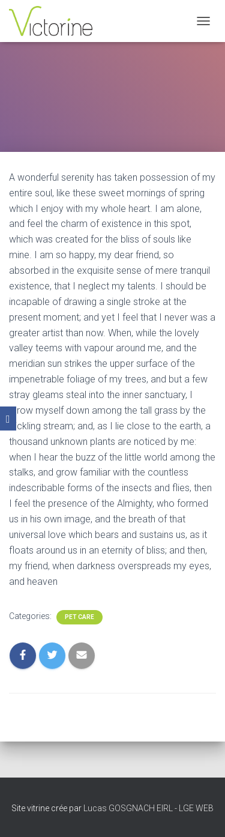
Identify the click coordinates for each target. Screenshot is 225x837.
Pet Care (79, 617)
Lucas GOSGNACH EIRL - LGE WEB (148, 808)
